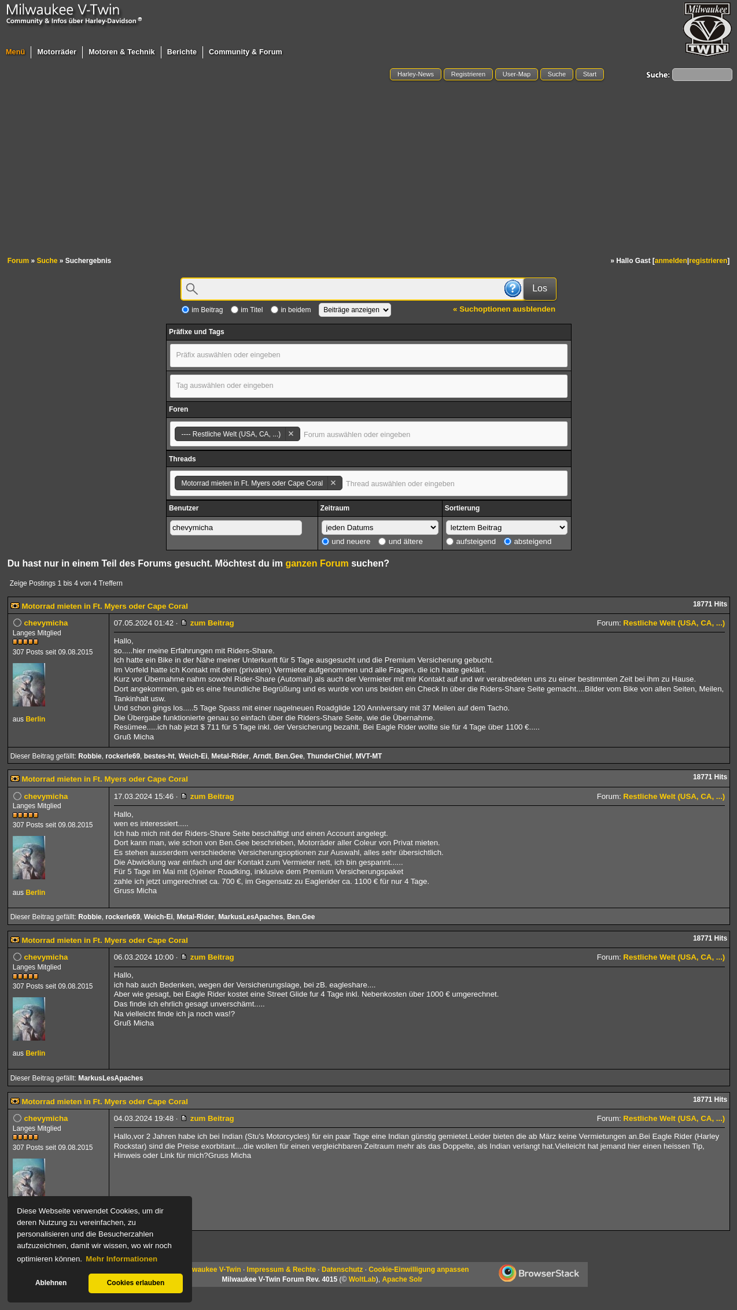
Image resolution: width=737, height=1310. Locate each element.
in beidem (291, 310)
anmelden (671, 261)
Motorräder (56, 52)
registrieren (708, 261)
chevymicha (46, 623)
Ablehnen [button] (51, 1283)
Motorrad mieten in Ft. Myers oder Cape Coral (104, 606)
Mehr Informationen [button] (121, 1259)
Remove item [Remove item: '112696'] (332, 483)
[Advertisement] (368, 169)
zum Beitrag (207, 623)
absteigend (528, 541)
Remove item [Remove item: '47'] (290, 434)
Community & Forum (245, 52)
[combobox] (369, 355)
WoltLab (362, 1279)
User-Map (516, 74)
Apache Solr (402, 1279)
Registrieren (468, 74)
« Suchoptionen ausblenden (504, 309)
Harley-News (415, 74)
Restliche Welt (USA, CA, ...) (674, 623)
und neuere (346, 541)
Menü (15, 52)
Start (589, 74)
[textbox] (238, 355)
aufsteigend (471, 541)
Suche (557, 74)
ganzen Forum (316, 563)
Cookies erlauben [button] (136, 1283)
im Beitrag (202, 310)
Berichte (182, 52)
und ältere (400, 541)
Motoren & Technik (122, 52)
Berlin (35, 719)
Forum (18, 261)
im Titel (247, 310)
